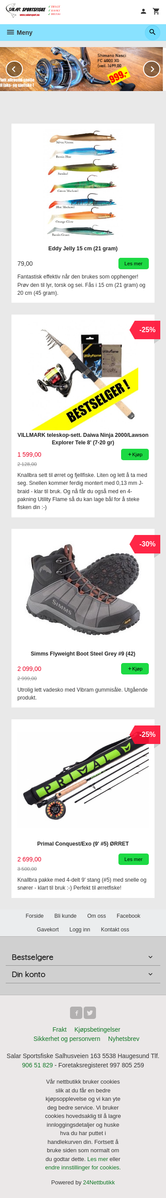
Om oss (96, 916)
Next (159, 67)
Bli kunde (66, 916)
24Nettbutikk (99, 1182)
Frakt (59, 1029)
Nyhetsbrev (124, 1038)
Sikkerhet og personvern (66, 1038)
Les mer (98, 1159)
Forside (35, 916)
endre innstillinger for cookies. (83, 1167)
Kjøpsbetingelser (97, 1029)
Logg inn (80, 930)
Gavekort (48, 930)
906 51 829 (37, 1065)
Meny (19, 32)
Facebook (128, 916)
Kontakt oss (115, 930)
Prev (22, 67)
